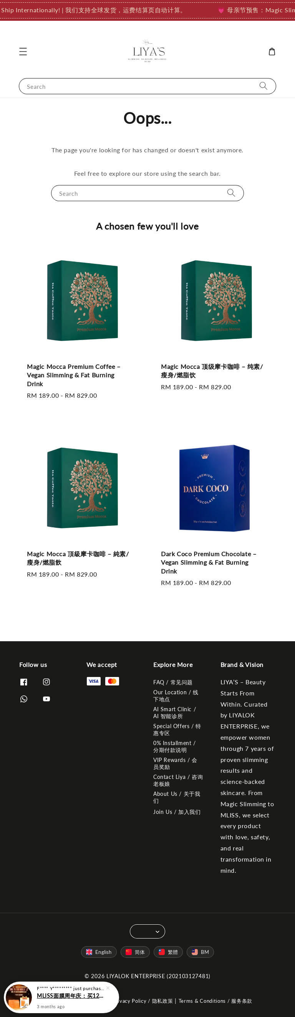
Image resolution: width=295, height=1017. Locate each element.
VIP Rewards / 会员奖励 (175, 763)
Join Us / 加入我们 (177, 812)
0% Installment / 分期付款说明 (174, 746)
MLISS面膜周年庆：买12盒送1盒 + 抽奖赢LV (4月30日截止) (70, 1000)
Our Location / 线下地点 (176, 695)
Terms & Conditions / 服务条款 (216, 1001)
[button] (23, 51)
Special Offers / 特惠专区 (177, 729)
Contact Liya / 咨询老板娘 (178, 780)
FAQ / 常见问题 (173, 682)
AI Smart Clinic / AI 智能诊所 (174, 712)
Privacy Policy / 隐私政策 (143, 1001)
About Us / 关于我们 (176, 797)
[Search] (263, 85)
